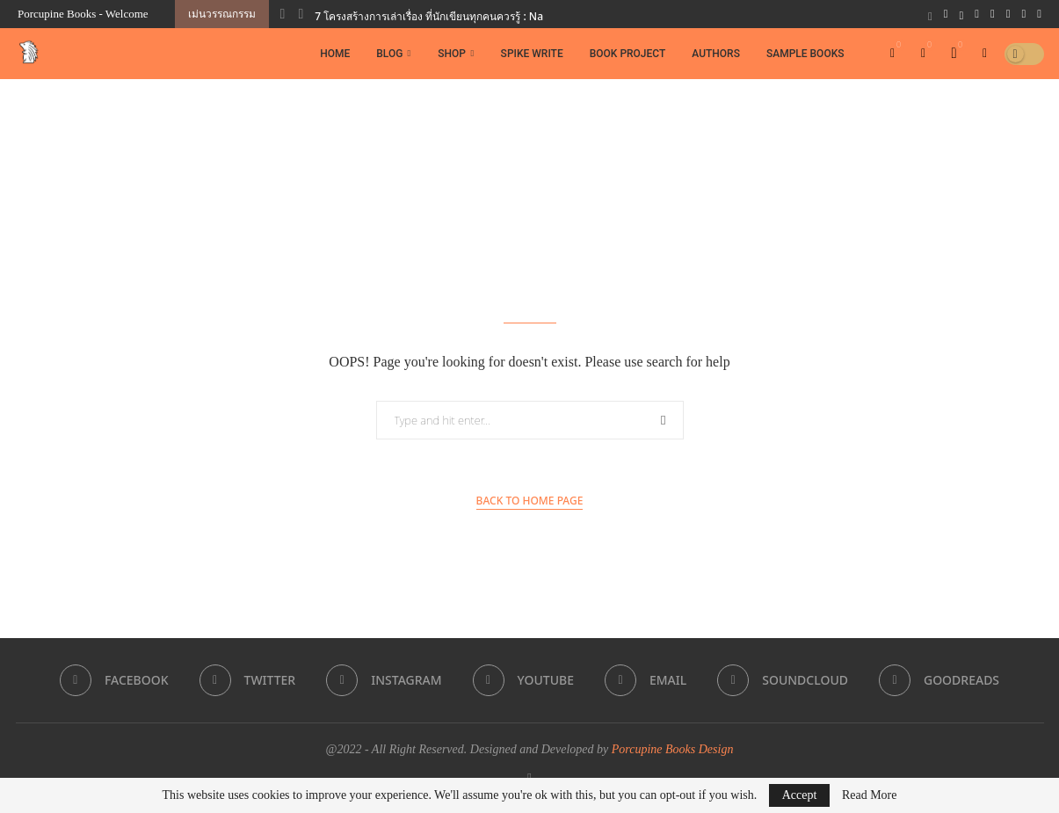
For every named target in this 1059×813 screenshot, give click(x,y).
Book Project (628, 53)
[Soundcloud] (1024, 14)
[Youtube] (992, 14)
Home (335, 53)
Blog (389, 53)
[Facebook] (946, 14)
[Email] (1008, 14)
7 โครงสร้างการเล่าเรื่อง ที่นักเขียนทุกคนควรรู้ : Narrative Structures (473, 16)
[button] (283, 14)
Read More (869, 795)
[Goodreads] (1039, 14)
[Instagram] (977, 14)
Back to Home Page (530, 500)
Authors (716, 53)
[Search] (985, 53)
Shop (452, 53)
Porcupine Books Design (673, 749)
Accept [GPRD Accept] (799, 795)
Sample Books (805, 53)
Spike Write (532, 53)
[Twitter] (962, 14)
